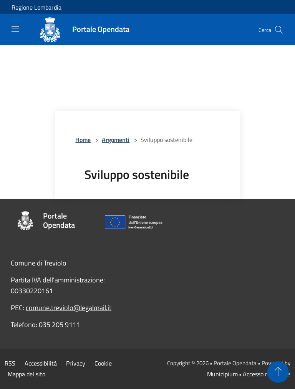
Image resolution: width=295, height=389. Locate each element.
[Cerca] (278, 29)
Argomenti (115, 139)
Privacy (75, 363)
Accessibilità (41, 363)
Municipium (222, 374)
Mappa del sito (26, 374)
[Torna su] (278, 372)
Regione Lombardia (36, 7)
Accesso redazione (266, 374)
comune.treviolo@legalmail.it (68, 307)
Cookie (103, 363)
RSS (10, 363)
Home (83, 139)
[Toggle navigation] (15, 28)
